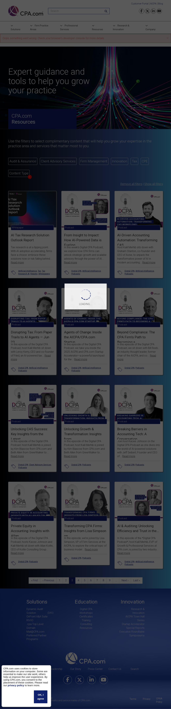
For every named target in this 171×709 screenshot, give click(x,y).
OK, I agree (40, 696)
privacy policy (16, 685)
